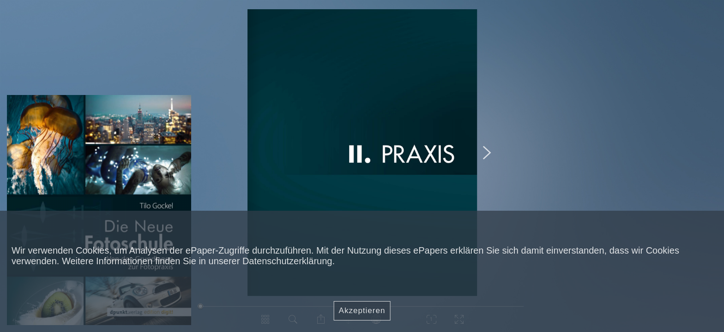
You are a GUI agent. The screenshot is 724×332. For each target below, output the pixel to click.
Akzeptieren (362, 310)
